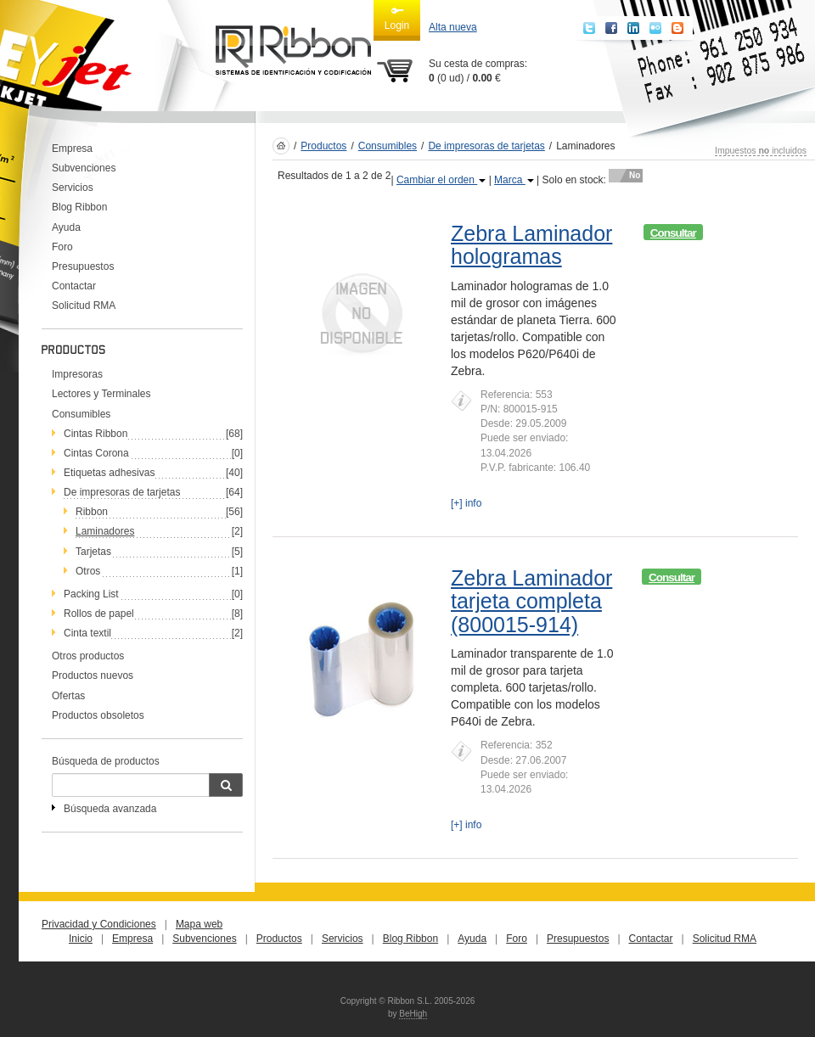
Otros (88, 571)
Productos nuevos (92, 675)
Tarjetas (93, 552)
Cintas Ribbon (95, 434)
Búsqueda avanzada (110, 809)
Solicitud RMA (83, 305)
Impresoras (77, 374)
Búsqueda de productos (106, 761)
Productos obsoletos (98, 715)
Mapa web (199, 924)
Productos (323, 146)
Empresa (72, 148)
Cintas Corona (96, 453)
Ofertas (68, 696)
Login (397, 17)
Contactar (74, 286)
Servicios (72, 187)
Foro (62, 247)
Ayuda (66, 227)
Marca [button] (514, 180)
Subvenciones (83, 168)
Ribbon (92, 512)
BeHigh (413, 1013)
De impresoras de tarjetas (122, 492)
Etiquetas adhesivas (109, 473)
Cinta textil (87, 633)
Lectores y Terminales (101, 394)
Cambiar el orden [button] (441, 180)
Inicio (81, 939)
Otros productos (88, 656)
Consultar (673, 233)
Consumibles (81, 414)
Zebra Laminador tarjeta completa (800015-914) (531, 601)
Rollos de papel (99, 613)
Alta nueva (453, 27)
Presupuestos (83, 266)
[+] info (466, 503)
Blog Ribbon (79, 207)
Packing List (91, 594)
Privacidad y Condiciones (99, 924)
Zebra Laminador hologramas (531, 245)
